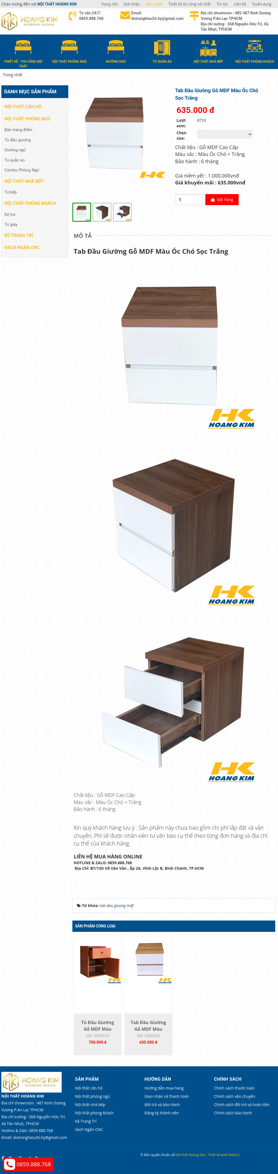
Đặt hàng (222, 199)
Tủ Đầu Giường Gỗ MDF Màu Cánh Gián (97, 1029)
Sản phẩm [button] (154, 4)
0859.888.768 (34, 1164)
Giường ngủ (15, 149)
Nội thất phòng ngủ (27, 118)
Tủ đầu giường (17, 140)
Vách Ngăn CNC (21, 247)
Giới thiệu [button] (132, 4)
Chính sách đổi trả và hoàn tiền (242, 1104)
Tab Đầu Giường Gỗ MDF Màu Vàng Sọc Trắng (148, 1029)
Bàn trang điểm (18, 129)
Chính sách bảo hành (233, 1112)
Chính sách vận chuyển (234, 1096)
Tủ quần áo (14, 160)
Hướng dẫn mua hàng (164, 1088)
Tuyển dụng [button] (261, 4)
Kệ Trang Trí (18, 235)
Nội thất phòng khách (30, 203)
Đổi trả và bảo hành (162, 1104)
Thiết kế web (218, 1154)
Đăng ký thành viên (162, 1112)
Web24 (233, 1154)
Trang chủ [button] (109, 4)
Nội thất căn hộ (22, 106)
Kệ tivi (9, 214)
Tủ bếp (10, 192)
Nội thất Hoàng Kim (190, 1154)
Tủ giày (10, 224)
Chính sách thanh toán (234, 1088)
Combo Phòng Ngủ (21, 170)
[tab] (84, 235)
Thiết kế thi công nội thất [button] (189, 4)
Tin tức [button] (222, 4)
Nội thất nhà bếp (23, 181)
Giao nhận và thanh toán (167, 1096)
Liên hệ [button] (240, 4)
